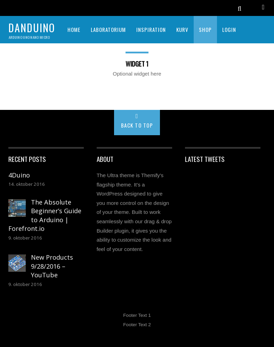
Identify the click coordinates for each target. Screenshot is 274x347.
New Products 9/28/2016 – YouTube (52, 266)
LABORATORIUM (108, 29)
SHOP (205, 29)
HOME (73, 29)
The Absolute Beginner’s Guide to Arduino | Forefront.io (44, 215)
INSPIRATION (151, 29)
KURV (182, 29)
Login (229, 29)
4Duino (19, 175)
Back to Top (137, 125)
